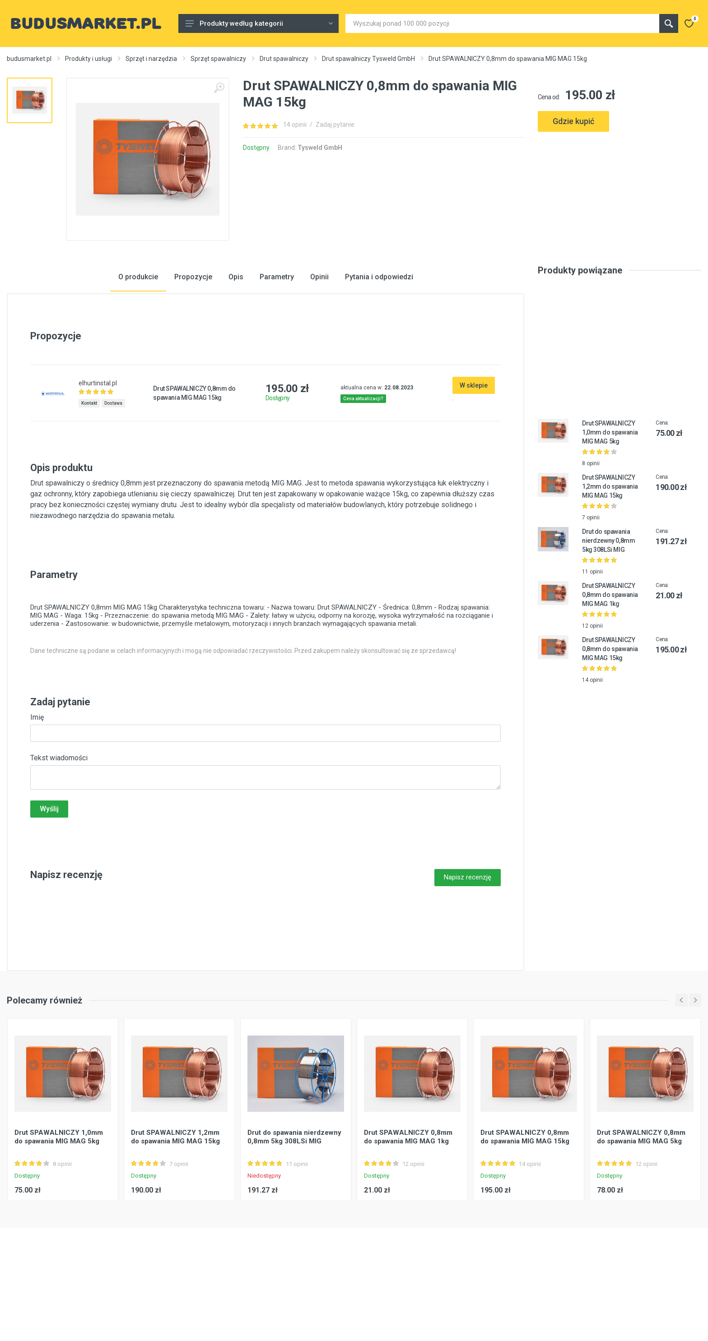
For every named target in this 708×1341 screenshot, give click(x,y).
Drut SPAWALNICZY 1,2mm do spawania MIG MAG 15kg (610, 545)
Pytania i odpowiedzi (379, 335)
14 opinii (295, 124)
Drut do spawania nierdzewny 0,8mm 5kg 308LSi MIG (608, 599)
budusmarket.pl (29, 58)
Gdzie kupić (573, 121)
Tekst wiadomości (59, 816)
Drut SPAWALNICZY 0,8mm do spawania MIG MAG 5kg (641, 1195)
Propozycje (193, 335)
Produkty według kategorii (259, 23)
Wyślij (49, 867)
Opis (235, 335)
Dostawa (113, 461)
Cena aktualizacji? (363, 457)
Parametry (277, 335)
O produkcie (138, 335)
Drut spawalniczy (284, 58)
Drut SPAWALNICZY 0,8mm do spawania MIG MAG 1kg (610, 653)
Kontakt (89, 461)
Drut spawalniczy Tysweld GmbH (368, 58)
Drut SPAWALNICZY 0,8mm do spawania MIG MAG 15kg (610, 707)
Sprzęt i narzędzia (151, 58)
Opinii (319, 335)
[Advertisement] (619, 172)
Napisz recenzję (467, 936)
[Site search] (502, 23)
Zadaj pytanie (335, 124)
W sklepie (474, 444)
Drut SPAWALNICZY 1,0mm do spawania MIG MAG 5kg (610, 491)
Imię (37, 776)
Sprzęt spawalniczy (218, 58)
